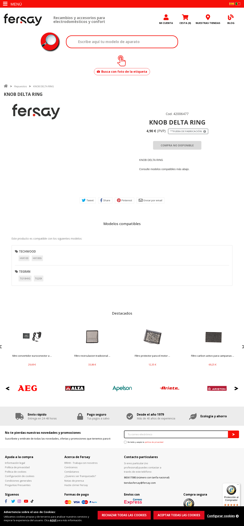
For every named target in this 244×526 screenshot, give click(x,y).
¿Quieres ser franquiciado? (80, 476)
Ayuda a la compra (19, 457)
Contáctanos (71, 471)
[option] (36, 111)
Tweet (88, 200)
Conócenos (71, 467)
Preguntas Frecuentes (18, 485)
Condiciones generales (18, 480)
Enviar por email (150, 200)
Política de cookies (15, 471)
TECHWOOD (27, 251)
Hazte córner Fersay (76, 485)
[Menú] (238, 485)
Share (105, 200)
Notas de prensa (74, 480)
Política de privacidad (17, 467)
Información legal (15, 463)
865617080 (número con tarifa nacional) (146, 477)
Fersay (23, 20)
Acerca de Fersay (77, 457)
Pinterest (124, 200)
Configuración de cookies (19, 476)
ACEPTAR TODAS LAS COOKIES (179, 515)
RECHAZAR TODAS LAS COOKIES (124, 515)
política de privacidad (154, 442)
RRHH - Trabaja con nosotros (81, 463)
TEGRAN (24, 271)
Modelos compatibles (122, 223)
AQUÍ (53, 520)
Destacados (122, 313)
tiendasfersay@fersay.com (140, 482)
